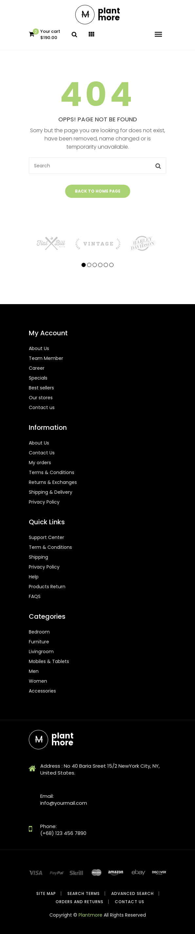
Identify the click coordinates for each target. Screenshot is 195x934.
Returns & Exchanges (53, 482)
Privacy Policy (44, 502)
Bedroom (39, 631)
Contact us (42, 407)
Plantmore (90, 915)
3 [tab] (95, 265)
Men (34, 671)
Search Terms (83, 893)
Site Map (46, 893)
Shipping (38, 557)
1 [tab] (83, 265)
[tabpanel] (52, 243)
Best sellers (41, 387)
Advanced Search (132, 893)
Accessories (42, 691)
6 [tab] (111, 265)
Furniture (39, 641)
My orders (40, 462)
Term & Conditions (50, 547)
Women (38, 681)
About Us (39, 348)
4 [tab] (100, 265)
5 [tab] (106, 265)
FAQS (35, 596)
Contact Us (42, 452)
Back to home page (97, 191)
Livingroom (41, 651)
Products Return (47, 586)
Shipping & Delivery (50, 492)
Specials (38, 378)
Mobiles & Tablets (49, 661)
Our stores (41, 397)
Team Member (46, 358)
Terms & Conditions (51, 472)
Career (36, 368)
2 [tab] (89, 265)
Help (34, 576)
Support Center (46, 537)
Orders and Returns (79, 902)
